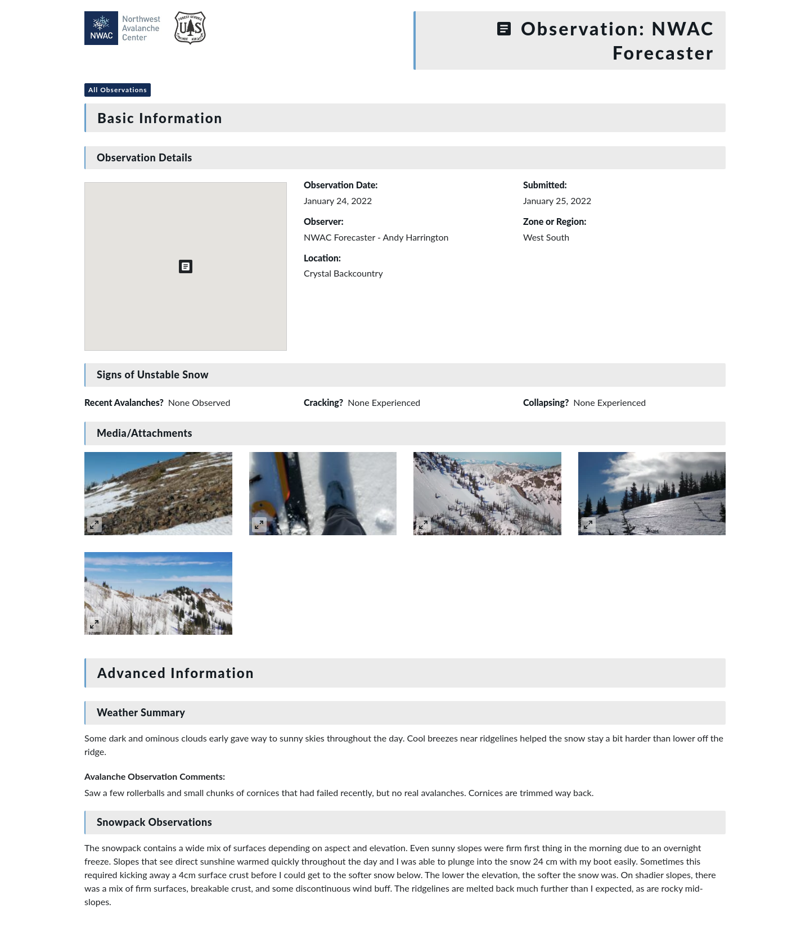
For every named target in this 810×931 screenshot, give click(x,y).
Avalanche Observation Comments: (154, 776)
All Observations (117, 89)
